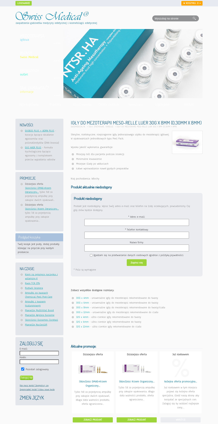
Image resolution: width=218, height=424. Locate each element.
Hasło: (23, 357)
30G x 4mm (82, 298)
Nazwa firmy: (137, 242)
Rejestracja (135, 104)
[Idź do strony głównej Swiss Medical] (52, 13)
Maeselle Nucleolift (36, 324)
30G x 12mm (83, 312)
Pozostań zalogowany (37, 369)
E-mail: (24, 349)
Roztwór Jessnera (34, 288)
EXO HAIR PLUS (33, 147)
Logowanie (23, 3)
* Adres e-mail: (136, 217)
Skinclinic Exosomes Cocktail (41, 320)
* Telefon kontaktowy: (137, 229)
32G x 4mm (82, 317)
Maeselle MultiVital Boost (39, 310)
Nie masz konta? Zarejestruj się (34, 385)
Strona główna (29, 104)
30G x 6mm (82, 302)
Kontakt (189, 104)
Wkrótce (180, 420)
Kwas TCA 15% (32, 283)
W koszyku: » (192, 3)
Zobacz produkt (93, 420)
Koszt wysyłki (82, 104)
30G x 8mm (82, 307)
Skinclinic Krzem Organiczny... (42, 209)
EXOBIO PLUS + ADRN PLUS (39, 130)
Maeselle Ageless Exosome (39, 315)
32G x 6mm (82, 322)
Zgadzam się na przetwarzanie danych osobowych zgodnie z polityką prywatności (138, 255)
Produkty (55, 104)
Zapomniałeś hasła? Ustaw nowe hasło (37, 389)
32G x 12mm (82, 326)
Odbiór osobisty (109, 104)
